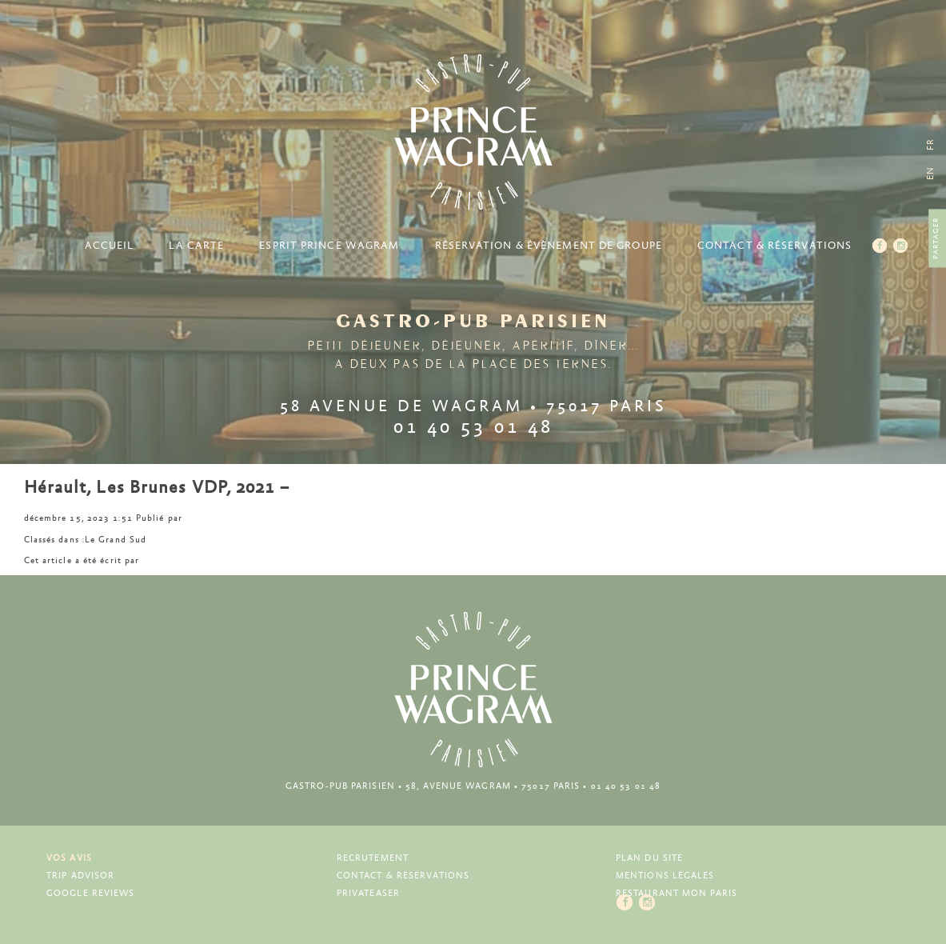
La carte (196, 246)
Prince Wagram (473, 132)
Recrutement (373, 858)
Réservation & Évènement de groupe (548, 246)
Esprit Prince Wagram (329, 246)
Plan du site (649, 858)
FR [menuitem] (930, 144)
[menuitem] (930, 173)
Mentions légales (665, 875)
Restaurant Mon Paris (676, 893)
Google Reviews (90, 893)
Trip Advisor (80, 875)
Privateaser (368, 893)
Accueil (109, 246)
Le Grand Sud (115, 539)
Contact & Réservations (774, 246)
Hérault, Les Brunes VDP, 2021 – (156, 488)
